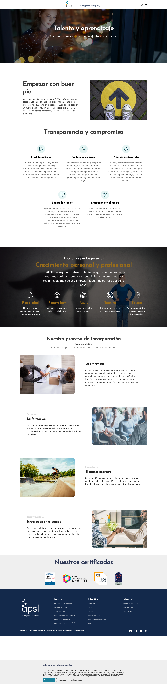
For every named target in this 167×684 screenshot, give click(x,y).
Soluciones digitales (62, 619)
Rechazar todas (76, 680)
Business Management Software (66, 623)
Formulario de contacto (131, 603)
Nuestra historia (94, 615)
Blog (89, 623)
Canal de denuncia (79, 630)
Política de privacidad (26, 630)
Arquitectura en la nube (63, 603)
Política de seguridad (39, 630)
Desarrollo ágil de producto (64, 615)
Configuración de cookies (65, 630)
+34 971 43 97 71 (128, 607)
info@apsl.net (127, 611)
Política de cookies (52, 630)
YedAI (90, 607)
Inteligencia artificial (62, 611)
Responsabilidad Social (97, 619)
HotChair (91, 611)
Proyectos (92, 603)
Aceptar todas (49, 680)
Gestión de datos (60, 607)
